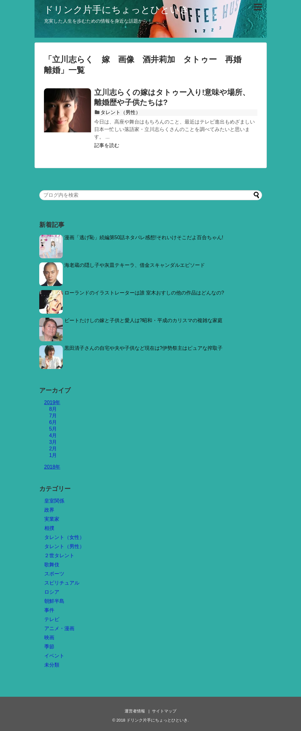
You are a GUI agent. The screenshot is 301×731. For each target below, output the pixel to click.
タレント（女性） (64, 537)
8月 (53, 409)
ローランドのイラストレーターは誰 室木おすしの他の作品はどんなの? (144, 292)
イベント (54, 655)
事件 (49, 610)
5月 (53, 428)
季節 (49, 646)
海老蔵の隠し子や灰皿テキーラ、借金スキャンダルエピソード (134, 265)
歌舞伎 (51, 564)
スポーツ (54, 573)
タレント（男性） (120, 112)
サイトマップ (164, 711)
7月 (53, 415)
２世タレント (59, 555)
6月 (53, 422)
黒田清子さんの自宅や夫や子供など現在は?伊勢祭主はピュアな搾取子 (143, 348)
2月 (53, 448)
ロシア (51, 592)
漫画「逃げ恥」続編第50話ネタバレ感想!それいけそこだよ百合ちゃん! (143, 237)
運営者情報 (135, 711)
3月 (53, 442)
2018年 (52, 467)
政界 (49, 510)
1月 (53, 455)
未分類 (51, 665)
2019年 (52, 402)
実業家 (51, 519)
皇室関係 (54, 500)
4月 (53, 435)
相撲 (49, 528)
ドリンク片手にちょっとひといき (116, 9)
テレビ (51, 619)
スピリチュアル (61, 582)
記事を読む (106, 145)
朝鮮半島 (54, 601)
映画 (49, 637)
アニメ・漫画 (59, 628)
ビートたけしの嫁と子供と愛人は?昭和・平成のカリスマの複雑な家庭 (143, 320)
